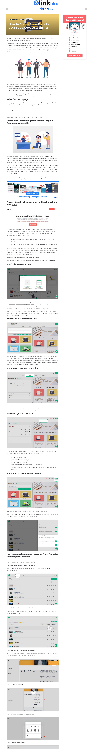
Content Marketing (24, 19)
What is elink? (13, 9)
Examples (26, 9)
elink (14, 204)
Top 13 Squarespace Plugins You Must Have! (26, 257)
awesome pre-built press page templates (21, 304)
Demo (20, 9)
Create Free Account (77, 9)
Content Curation (13, 19)
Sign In (68, 9)
